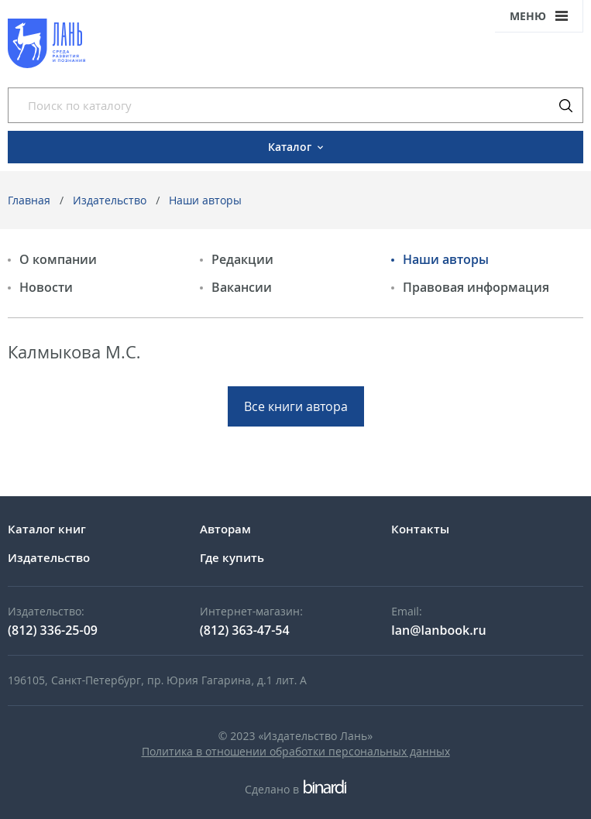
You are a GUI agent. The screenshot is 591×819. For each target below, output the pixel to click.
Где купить (232, 557)
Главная (29, 200)
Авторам (225, 528)
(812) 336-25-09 (53, 630)
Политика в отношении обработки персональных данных (296, 751)
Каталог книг (47, 528)
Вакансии (241, 287)
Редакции (242, 259)
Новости (46, 287)
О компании (58, 259)
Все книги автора (296, 406)
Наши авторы (205, 200)
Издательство (109, 200)
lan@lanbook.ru (438, 630)
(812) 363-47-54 (245, 630)
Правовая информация (476, 287)
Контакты (420, 528)
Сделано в (295, 789)
